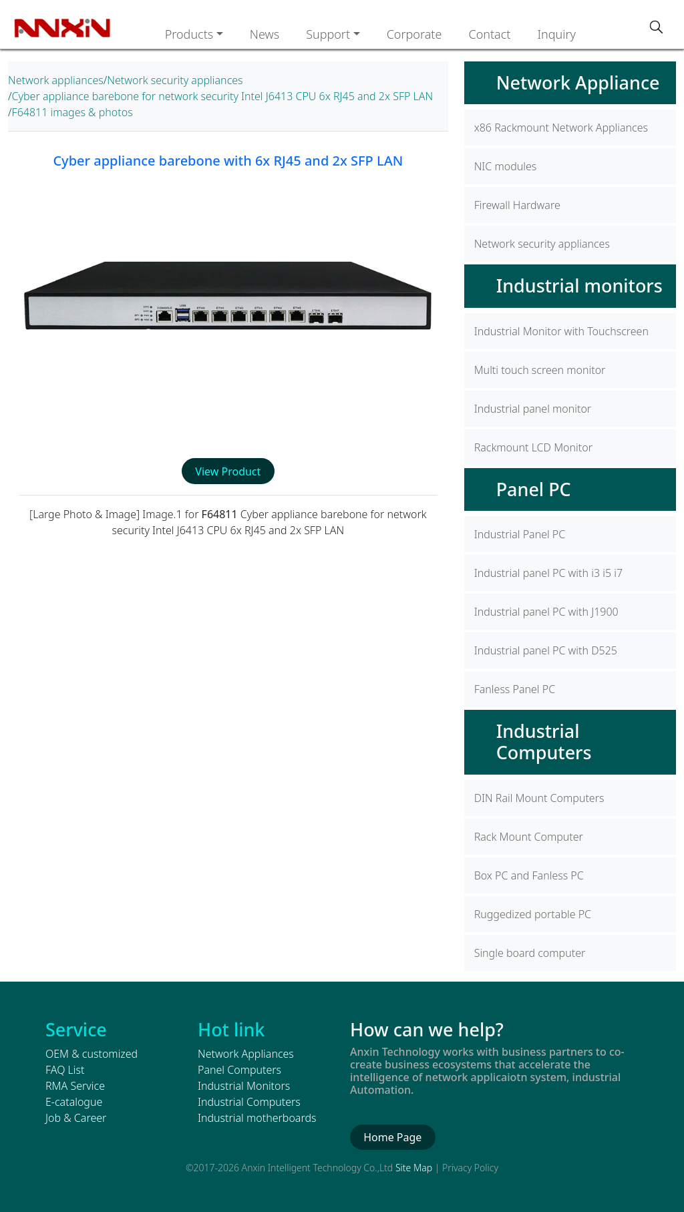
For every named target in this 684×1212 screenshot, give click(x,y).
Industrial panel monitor (533, 408)
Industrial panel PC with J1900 (546, 611)
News (264, 34)
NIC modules (505, 166)
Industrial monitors (579, 285)
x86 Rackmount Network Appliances (561, 127)
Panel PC (533, 489)
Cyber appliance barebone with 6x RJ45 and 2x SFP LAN (228, 161)
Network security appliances (174, 80)
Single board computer (530, 953)
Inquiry (556, 34)
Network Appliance (578, 82)
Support (328, 34)
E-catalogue (73, 1101)
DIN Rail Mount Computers (539, 798)
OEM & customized (91, 1053)
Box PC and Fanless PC (529, 875)
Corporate (414, 34)
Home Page (392, 1137)
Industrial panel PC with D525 (545, 650)
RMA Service (75, 1085)
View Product (228, 471)
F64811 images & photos (72, 112)
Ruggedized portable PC (532, 914)
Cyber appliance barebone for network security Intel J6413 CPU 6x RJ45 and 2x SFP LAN (223, 96)
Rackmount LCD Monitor (533, 447)
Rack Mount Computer (528, 836)
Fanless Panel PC (514, 689)
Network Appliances (246, 1053)
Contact (489, 34)
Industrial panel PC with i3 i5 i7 (548, 573)
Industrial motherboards (257, 1117)
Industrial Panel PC (520, 534)
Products (189, 34)
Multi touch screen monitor (540, 370)
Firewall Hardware (517, 205)
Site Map (413, 1167)
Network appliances (56, 80)
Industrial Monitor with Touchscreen (561, 331)
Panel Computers (239, 1069)
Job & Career (75, 1117)
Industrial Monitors (244, 1085)
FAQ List (64, 1069)
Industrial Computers (544, 742)
